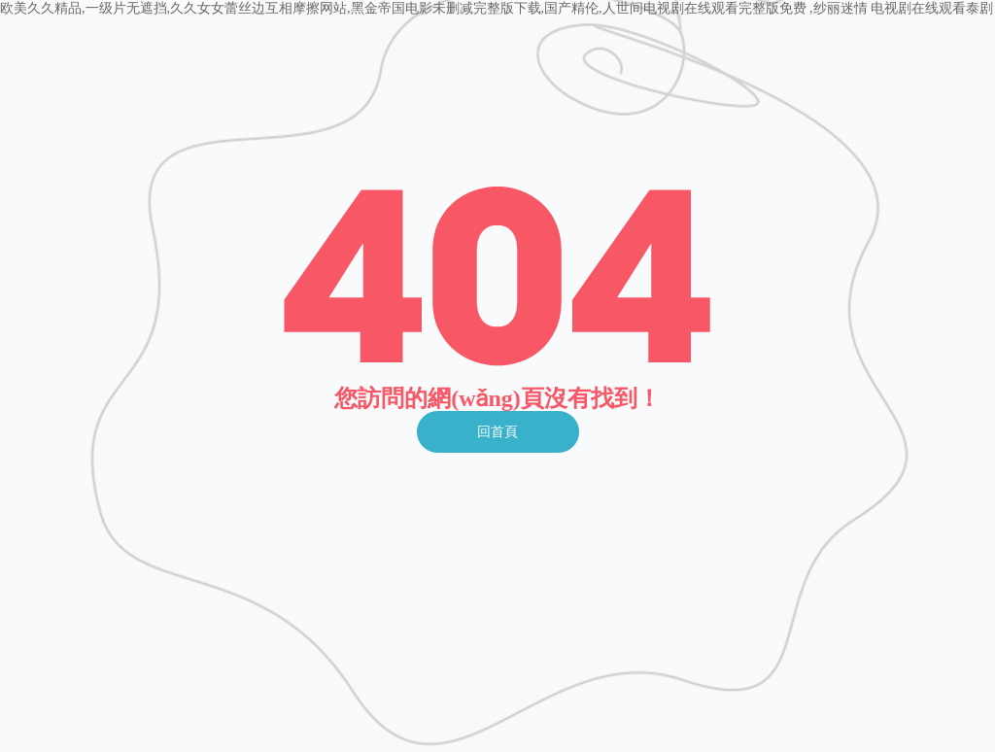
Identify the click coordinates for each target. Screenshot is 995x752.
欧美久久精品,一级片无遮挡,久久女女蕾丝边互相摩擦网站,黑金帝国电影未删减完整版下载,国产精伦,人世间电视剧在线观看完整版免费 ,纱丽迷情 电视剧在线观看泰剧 (496, 8)
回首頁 (497, 432)
